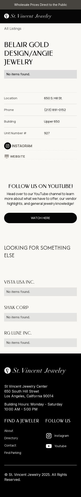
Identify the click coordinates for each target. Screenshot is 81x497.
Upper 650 (52, 121)
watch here (40, 218)
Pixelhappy (68, 488)
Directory (11, 438)
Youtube (60, 446)
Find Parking (12, 453)
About (8, 431)
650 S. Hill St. (53, 98)
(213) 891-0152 (55, 109)
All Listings (12, 28)
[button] (73, 16)
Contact (10, 445)
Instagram (22, 146)
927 (47, 133)
